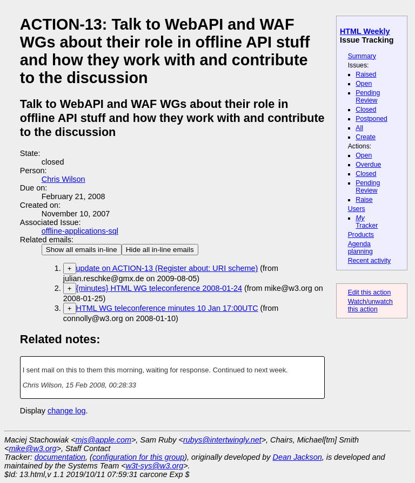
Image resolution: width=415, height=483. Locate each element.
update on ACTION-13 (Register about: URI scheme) (167, 268)
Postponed (371, 119)
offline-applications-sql (80, 231)
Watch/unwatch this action (370, 305)
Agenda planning (360, 247)
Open (364, 83)
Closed (366, 109)
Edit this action (369, 292)
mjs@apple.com (103, 440)
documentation (60, 457)
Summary (362, 56)
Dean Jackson (297, 457)
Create (366, 137)
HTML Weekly (365, 31)
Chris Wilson (63, 179)
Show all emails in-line (81, 250)
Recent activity (369, 260)
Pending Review (368, 96)
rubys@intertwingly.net (222, 440)
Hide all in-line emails (160, 250)
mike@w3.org (32, 448)
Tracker (367, 221)
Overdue (368, 164)
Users (356, 209)
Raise (364, 199)
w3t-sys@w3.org (155, 465)
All (359, 128)
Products (361, 235)
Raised (366, 74)
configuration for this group (138, 457)
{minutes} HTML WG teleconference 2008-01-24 (159, 288)
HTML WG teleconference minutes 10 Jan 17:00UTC (167, 308)
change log (66, 410)
